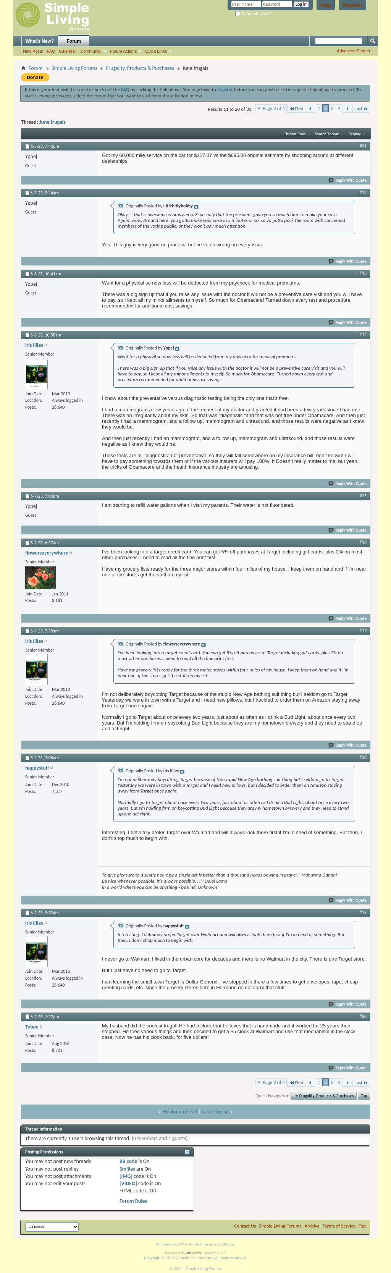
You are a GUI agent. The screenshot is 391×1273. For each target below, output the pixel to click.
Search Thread (327, 133)
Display (355, 133)
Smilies (127, 1169)
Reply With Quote (348, 180)
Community (91, 51)
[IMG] (126, 1176)
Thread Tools (295, 133)
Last (361, 109)
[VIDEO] (128, 1183)
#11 (363, 146)
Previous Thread (179, 1111)
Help (325, 5)
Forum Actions (123, 51)
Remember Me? (253, 13)
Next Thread (215, 1111)
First (296, 109)
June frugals (52, 122)
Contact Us (245, 1226)
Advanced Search (353, 51)
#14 (363, 334)
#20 (363, 1016)
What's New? (40, 41)
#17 (363, 630)
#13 (363, 273)
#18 (363, 757)
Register (352, 5)
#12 (363, 192)
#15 (363, 495)
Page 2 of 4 (274, 108)
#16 (363, 542)
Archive (312, 1226)
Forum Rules (133, 1201)
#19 (363, 912)
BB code (128, 1161)
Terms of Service (339, 1226)
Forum (74, 41)
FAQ (51, 51)
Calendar (67, 51)
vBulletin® (194, 1252)
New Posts (33, 51)
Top (364, 1095)
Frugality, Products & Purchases (140, 68)
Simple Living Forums (74, 68)
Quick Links (156, 51)
